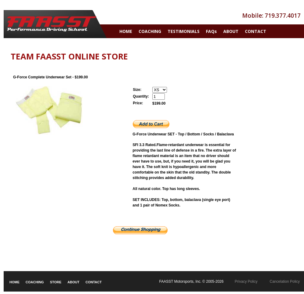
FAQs (211, 31)
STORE (56, 282)
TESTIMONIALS (184, 31)
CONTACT (255, 31)
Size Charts (142, 216)
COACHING (150, 31)
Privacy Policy (246, 281)
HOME (125, 31)
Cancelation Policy (285, 281)
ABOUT (231, 31)
